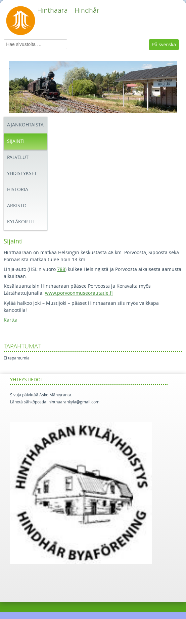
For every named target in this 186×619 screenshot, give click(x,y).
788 (61, 269)
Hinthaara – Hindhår (68, 10)
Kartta (10, 320)
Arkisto (17, 206)
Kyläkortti (21, 222)
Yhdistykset (22, 173)
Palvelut (18, 157)
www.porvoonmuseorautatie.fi (79, 293)
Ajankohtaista (25, 125)
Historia (17, 189)
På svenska (164, 44)
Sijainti (16, 141)
